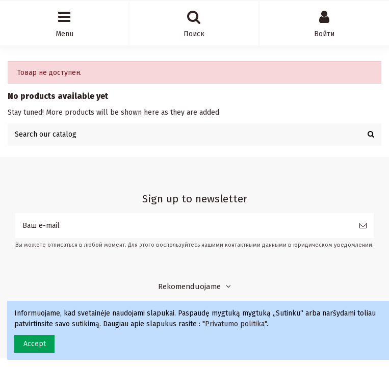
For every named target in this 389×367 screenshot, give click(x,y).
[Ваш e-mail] (183, 225)
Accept (34, 343)
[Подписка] (363, 225)
